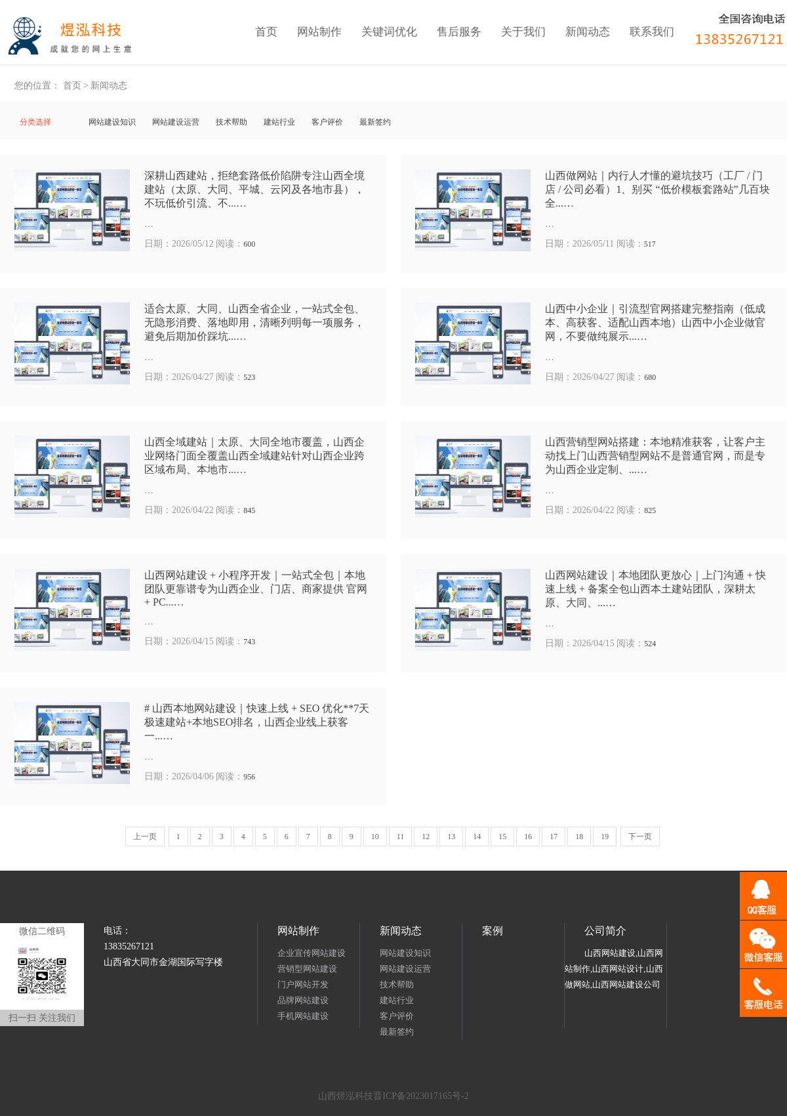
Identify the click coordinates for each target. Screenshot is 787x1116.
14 (477, 836)
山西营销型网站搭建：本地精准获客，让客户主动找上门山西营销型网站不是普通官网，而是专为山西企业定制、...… (655, 455)
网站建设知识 (112, 122)
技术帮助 (231, 122)
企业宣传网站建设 (311, 953)
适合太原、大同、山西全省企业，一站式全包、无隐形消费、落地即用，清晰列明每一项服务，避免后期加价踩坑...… (254, 322)
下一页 (640, 836)
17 (553, 836)
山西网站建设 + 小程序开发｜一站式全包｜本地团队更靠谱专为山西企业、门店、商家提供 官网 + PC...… (255, 588)
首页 (266, 32)
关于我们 (523, 32)
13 (451, 836)
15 (502, 836)
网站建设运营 (175, 122)
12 (426, 836)
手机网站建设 (303, 1016)
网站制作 (319, 32)
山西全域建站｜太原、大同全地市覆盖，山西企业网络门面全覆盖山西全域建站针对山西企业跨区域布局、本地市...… (254, 455)
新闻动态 (587, 32)
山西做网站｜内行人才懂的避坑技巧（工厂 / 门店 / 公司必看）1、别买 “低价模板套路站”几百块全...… (657, 189)
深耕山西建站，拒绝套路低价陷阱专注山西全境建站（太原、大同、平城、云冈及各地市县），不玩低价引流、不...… (254, 189)
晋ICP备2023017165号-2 (420, 1096)
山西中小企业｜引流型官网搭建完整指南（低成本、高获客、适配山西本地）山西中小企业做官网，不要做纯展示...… (655, 322)
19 (605, 836)
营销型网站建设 (307, 969)
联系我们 (652, 32)
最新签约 (375, 122)
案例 (492, 930)
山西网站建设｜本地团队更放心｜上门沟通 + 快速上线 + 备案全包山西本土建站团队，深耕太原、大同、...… (655, 588)
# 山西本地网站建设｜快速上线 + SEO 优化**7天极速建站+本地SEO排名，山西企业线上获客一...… (256, 722)
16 (528, 836)
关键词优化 (389, 32)
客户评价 (327, 122)
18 (579, 836)
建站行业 (279, 122)
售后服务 (459, 32)
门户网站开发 (303, 984)
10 (375, 836)
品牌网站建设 (303, 1000)
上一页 (145, 836)
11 (401, 836)
